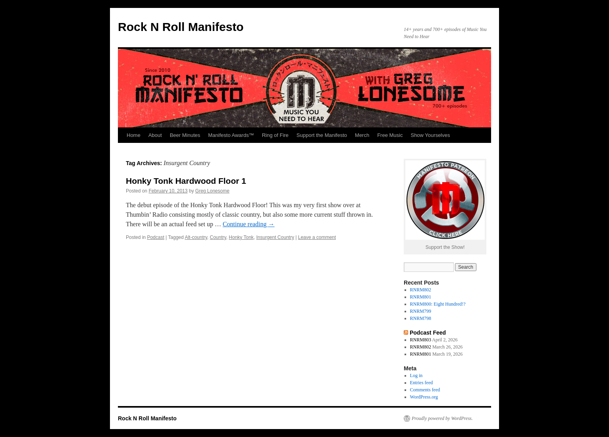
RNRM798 (420, 318)
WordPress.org (424, 397)
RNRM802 (420, 290)
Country (218, 237)
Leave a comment (317, 237)
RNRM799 (420, 311)
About (155, 135)
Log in (416, 375)
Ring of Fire (275, 135)
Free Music (390, 135)
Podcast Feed (428, 332)
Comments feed (425, 390)
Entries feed (421, 382)
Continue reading (249, 224)
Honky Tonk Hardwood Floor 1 (186, 180)
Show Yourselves (430, 135)
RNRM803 (420, 340)
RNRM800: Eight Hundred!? (438, 304)
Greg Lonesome (212, 191)
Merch (362, 135)
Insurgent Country (275, 237)
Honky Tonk (241, 237)
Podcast (155, 237)
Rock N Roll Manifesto (181, 26)
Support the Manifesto (322, 135)
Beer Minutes (185, 135)
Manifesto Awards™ (231, 135)
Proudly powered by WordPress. (442, 418)
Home (134, 135)
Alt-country (196, 237)
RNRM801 (420, 297)
